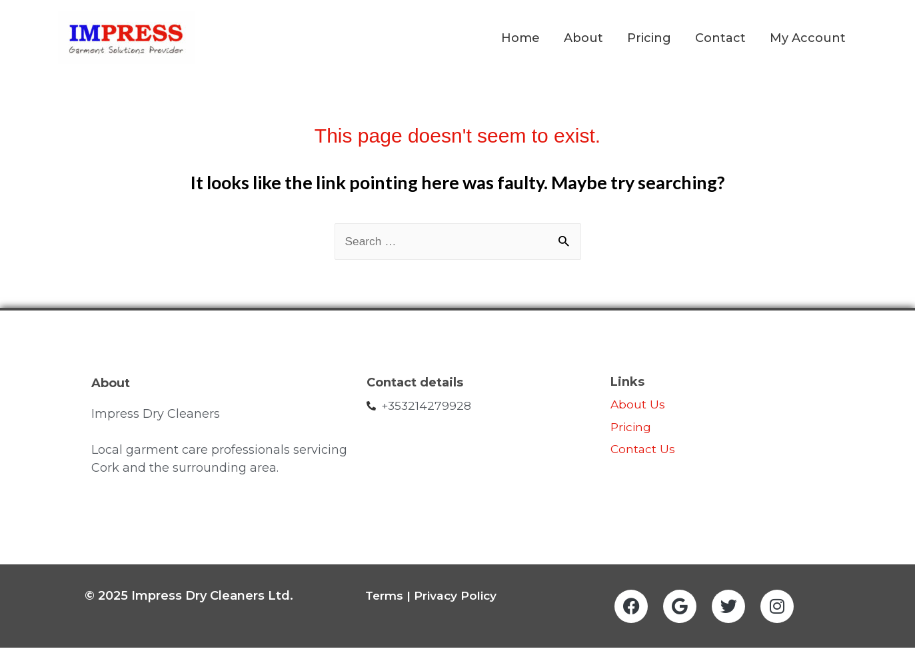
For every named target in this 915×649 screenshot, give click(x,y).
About (583, 38)
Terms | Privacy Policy (432, 596)
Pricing (649, 38)
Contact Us (645, 450)
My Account (808, 38)
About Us (638, 405)
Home (520, 38)
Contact (720, 38)
